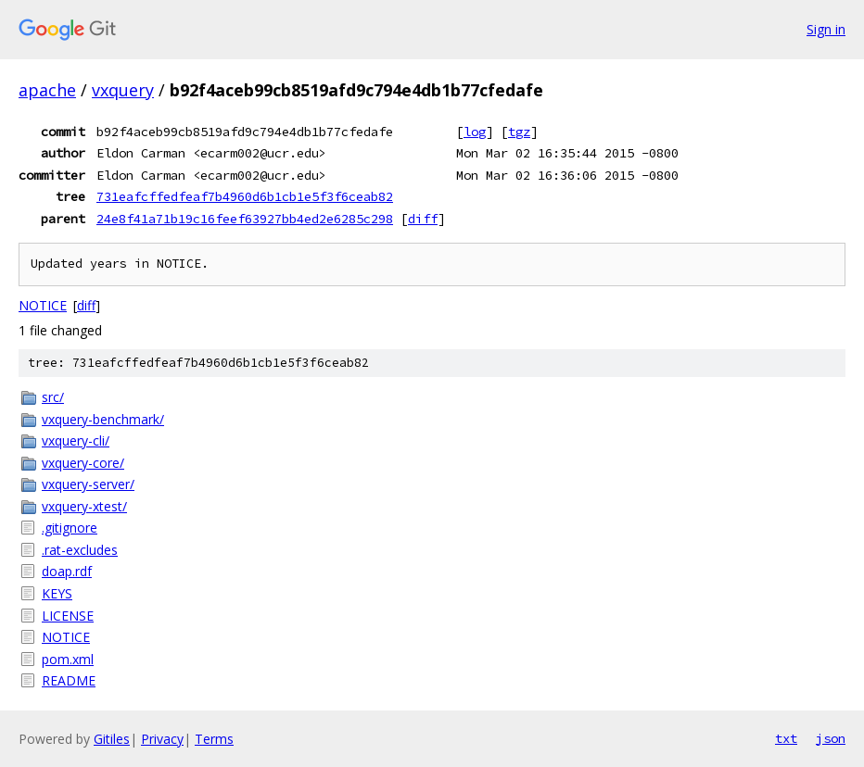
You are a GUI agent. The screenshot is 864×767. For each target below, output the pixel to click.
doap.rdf (67, 571)
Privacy (162, 739)
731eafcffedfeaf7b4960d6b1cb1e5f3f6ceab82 (244, 196)
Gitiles (112, 739)
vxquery (123, 90)
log (475, 131)
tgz (519, 131)
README (68, 680)
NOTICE (43, 305)
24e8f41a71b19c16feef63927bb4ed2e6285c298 (244, 218)
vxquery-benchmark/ (103, 419)
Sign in (826, 29)
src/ (53, 397)
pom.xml (68, 659)
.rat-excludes (80, 550)
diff (423, 218)
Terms (214, 739)
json (830, 738)
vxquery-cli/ (75, 440)
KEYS (57, 593)
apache (47, 90)
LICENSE (68, 615)
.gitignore (69, 527)
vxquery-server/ (88, 484)
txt (786, 738)
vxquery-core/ (83, 463)
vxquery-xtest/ (84, 506)
